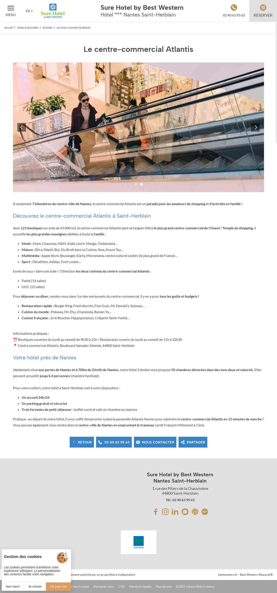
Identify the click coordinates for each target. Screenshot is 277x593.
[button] (135, 184)
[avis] (185, 511)
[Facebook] (155, 512)
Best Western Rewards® (256, 574)
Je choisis (35, 586)
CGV (121, 586)
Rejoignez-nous (103, 586)
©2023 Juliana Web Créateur (195, 586)
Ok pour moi (58, 586)
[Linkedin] (175, 512)
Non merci (13, 586)
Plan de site (163, 586)
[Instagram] (165, 512)
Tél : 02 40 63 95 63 (180, 500)
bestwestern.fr (228, 574)
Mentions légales (140, 586)
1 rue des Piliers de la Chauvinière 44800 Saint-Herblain (180, 491)
